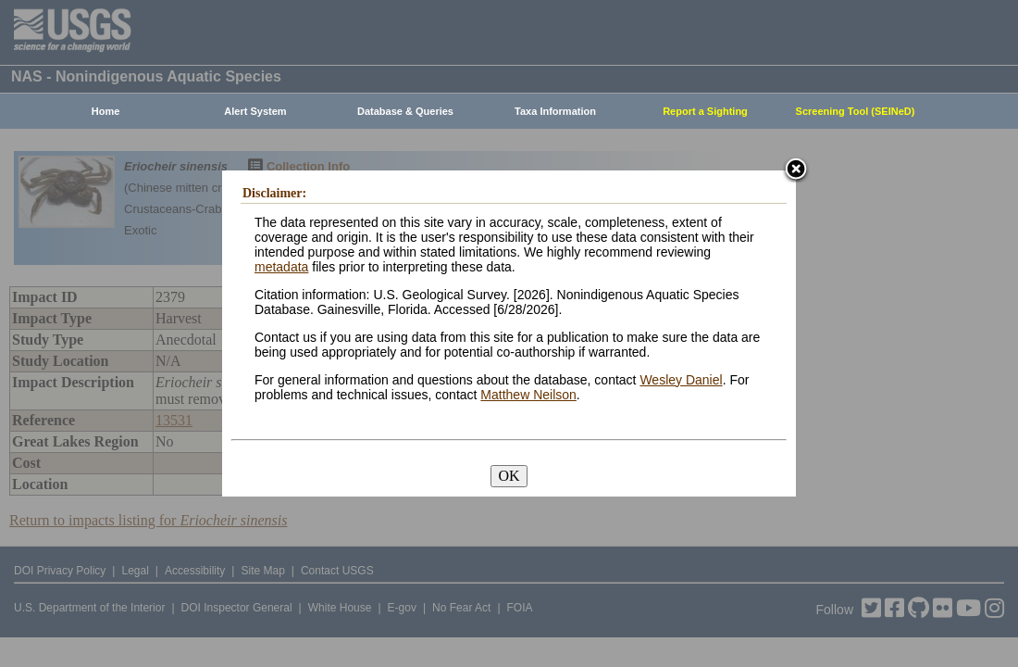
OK (508, 476)
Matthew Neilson (528, 394)
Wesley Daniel (680, 379)
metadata (281, 266)
